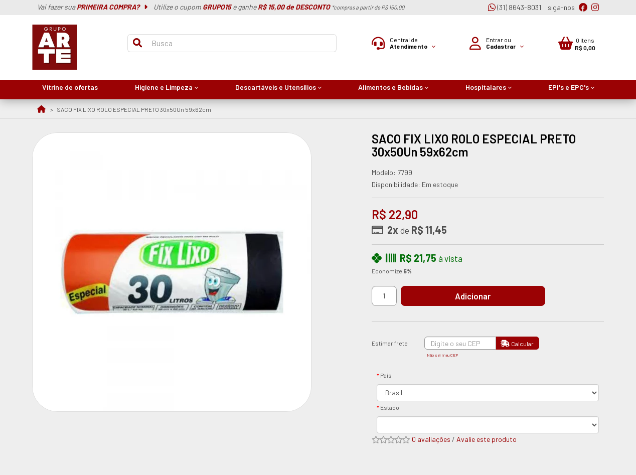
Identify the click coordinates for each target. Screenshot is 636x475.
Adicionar (476, 296)
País (386, 375)
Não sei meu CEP (442, 355)
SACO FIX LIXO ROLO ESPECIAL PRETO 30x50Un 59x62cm (134, 109)
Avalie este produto (486, 439)
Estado (389, 407)
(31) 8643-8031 (514, 7)
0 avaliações (431, 439)
